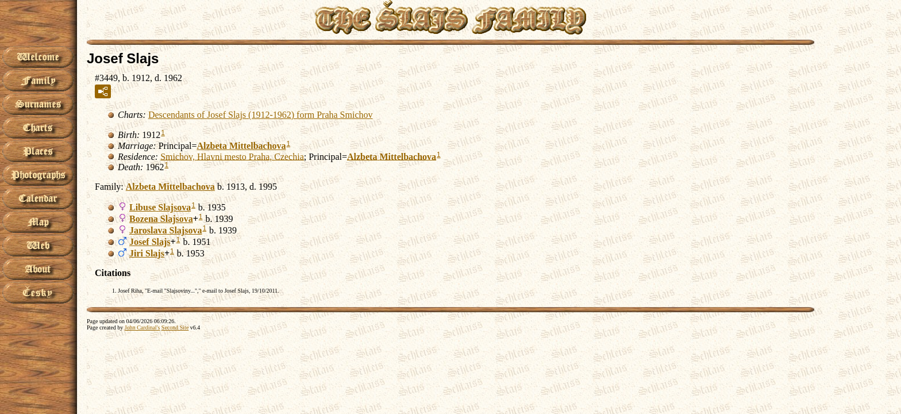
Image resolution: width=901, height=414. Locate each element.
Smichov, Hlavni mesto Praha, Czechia (232, 156)
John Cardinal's (142, 327)
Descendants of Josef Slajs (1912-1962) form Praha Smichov (260, 115)
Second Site (175, 327)
